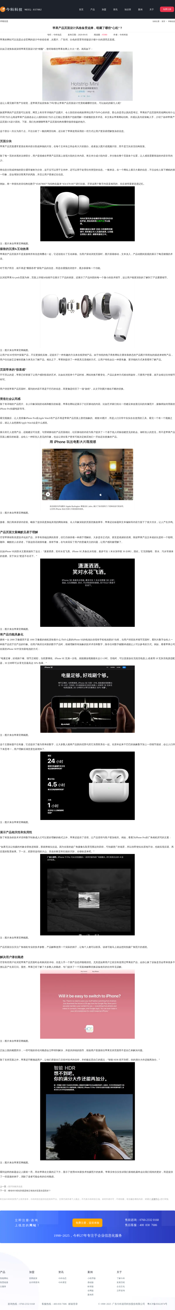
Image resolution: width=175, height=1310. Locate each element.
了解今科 (121, 1278)
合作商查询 (34, 1282)
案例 (90, 1272)
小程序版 (92, 1278)
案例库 (91, 1295)
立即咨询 (121, 1291)
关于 (119, 1272)
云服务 (3, 1286)
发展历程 (121, 1282)
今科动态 (62, 1278)
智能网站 (4, 1278)
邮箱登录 (73, 1304)
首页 (163, 21)
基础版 (91, 1282)
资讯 (61, 1272)
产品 (2, 1272)
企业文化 (121, 1286)
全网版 (91, 1291)
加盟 (31, 1272)
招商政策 (33, 1278)
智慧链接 (4, 1282)
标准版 (91, 1286)
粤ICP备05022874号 (157, 1304)
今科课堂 (62, 1282)
